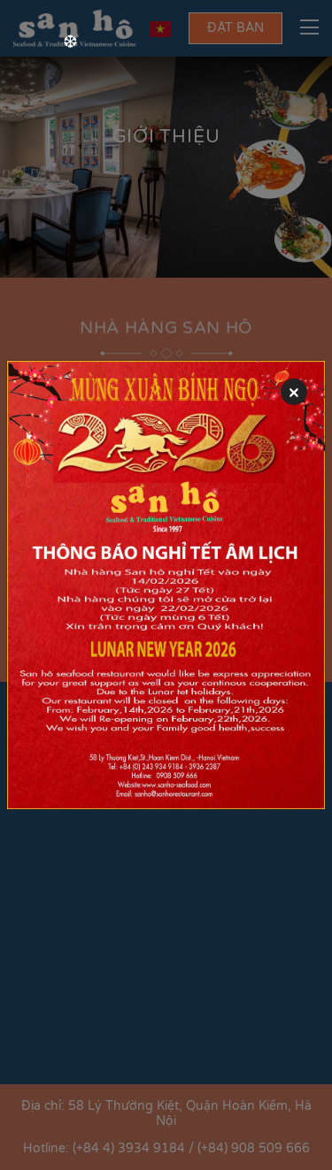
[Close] (294, 392)
